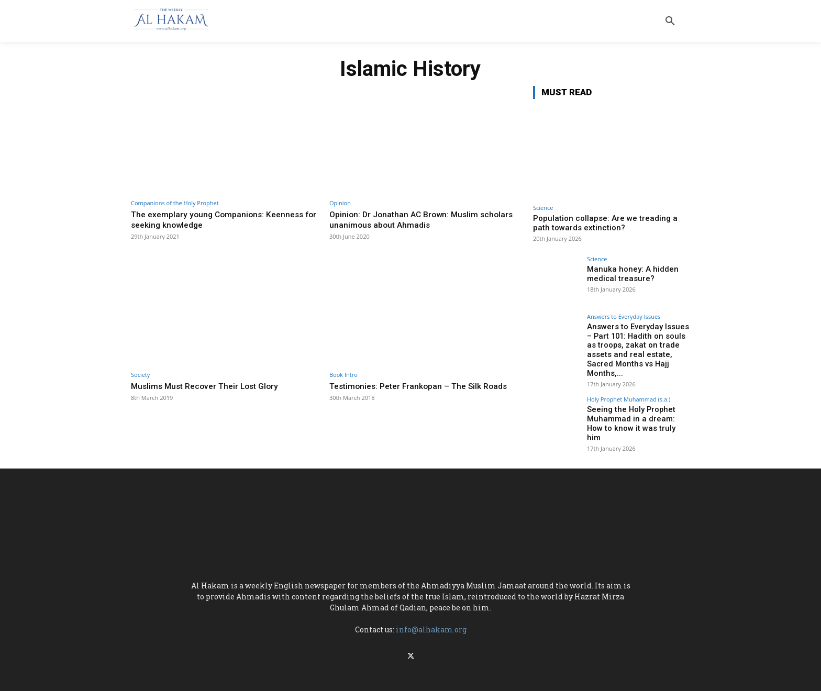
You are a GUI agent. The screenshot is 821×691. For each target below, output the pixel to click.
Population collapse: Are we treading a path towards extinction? (605, 223)
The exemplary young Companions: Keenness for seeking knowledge (222, 219)
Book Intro (343, 374)
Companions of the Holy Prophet (175, 203)
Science (543, 207)
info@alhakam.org (431, 614)
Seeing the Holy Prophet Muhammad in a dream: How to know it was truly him (636, 407)
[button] (670, 21)
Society (140, 374)
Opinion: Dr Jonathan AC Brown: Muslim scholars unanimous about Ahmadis (407, 219)
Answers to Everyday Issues (623, 316)
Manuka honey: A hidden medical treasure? (628, 273)
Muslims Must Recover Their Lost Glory (210, 386)
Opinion (340, 203)
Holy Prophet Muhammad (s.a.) (628, 388)
